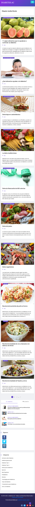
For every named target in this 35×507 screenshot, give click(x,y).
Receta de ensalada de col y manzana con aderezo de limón (16, 345)
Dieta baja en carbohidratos (11, 114)
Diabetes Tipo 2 (5, 465)
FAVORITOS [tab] (9, 401)
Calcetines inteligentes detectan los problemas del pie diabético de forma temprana (19, 408)
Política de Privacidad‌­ (17, 497)
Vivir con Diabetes (6, 486)
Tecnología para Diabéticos (8, 479)
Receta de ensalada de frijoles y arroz (14, 381)
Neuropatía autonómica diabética (14, 418)
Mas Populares (5, 472)
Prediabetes (4, 474)
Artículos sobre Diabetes (13, 406)
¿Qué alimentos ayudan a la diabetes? (14, 81)
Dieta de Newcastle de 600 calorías (13, 188)
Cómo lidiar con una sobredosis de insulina (16, 424)
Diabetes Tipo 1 (11, 412)
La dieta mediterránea (9, 153)
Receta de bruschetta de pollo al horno (15, 306)
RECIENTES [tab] (26, 401)
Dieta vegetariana (8, 267)
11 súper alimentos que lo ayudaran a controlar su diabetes (14, 42)
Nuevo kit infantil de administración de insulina (17, 413)
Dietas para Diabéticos (9, 17)
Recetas (5, 283)
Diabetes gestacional (7, 460)
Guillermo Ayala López (24, 500)
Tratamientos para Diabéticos (9, 484)
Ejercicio (4, 470)
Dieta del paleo (7, 226)
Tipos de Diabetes (6, 481)
